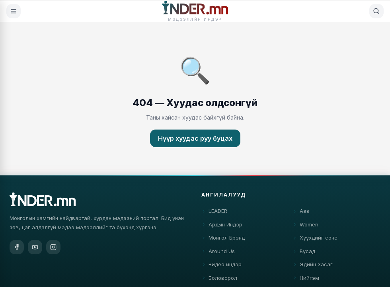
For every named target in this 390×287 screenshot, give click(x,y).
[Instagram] (53, 247)
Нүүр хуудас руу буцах (195, 138)
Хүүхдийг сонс (314, 239)
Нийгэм (305, 279)
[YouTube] (35, 247)
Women (305, 226)
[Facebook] (17, 247)
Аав (301, 213)
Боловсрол (219, 279)
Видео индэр (221, 266)
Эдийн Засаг (312, 266)
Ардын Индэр (221, 226)
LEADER (214, 213)
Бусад (303, 253)
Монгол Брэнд (223, 239)
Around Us (218, 253)
